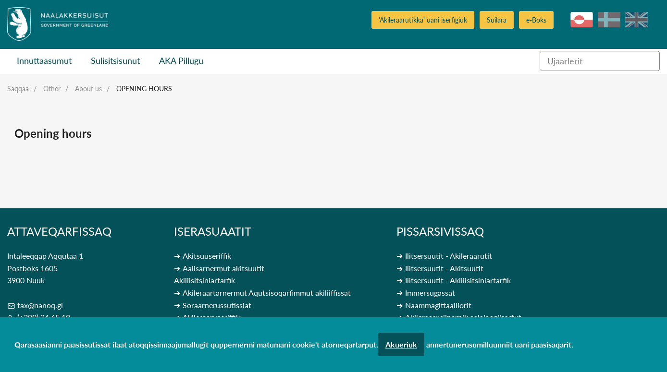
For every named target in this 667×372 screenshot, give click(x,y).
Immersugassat (430, 292)
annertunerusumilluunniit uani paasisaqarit (498, 344)
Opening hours (144, 88)
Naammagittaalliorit (438, 305)
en (636, 19)
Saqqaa (18, 88)
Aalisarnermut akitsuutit (223, 268)
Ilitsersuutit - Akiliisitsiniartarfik (458, 280)
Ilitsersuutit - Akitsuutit (444, 268)
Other (52, 88)
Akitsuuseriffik (207, 255)
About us (88, 88)
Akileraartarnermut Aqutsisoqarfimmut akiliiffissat (267, 292)
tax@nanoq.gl (40, 305)
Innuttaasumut (44, 60)
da (609, 19)
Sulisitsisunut (115, 60)
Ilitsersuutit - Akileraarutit (448, 255)
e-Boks (536, 20)
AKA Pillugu (181, 60)
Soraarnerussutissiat (217, 305)
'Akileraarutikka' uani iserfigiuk (423, 20)
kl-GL (581, 19)
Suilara (496, 20)
